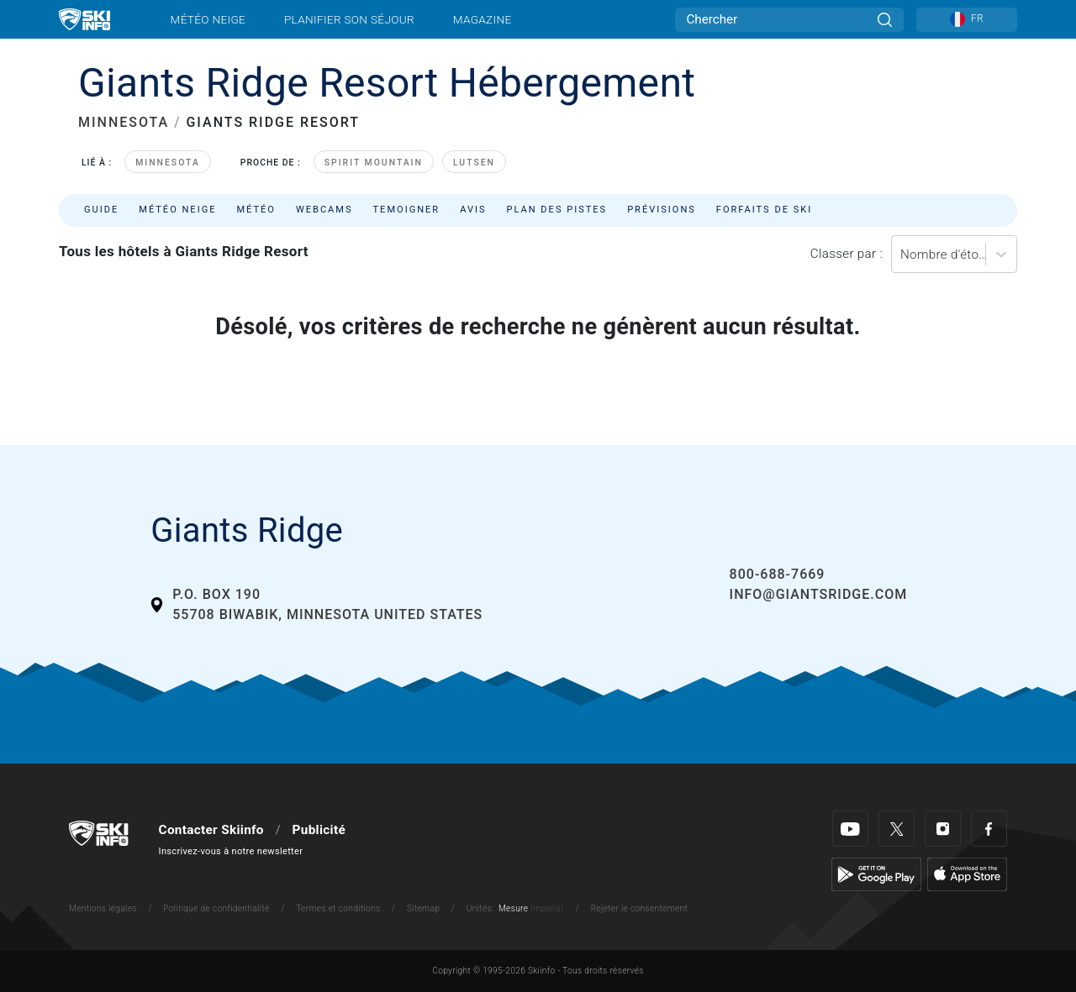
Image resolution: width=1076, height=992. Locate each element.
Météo (256, 209)
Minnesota (167, 162)
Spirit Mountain (373, 162)
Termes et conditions (338, 908)
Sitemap (423, 908)
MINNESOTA (123, 122)
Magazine (482, 19)
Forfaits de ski (764, 209)
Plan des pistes (557, 209)
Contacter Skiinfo (211, 829)
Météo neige (208, 19)
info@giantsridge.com (819, 594)
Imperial (546, 908)
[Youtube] (850, 829)
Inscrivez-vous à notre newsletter (231, 851)
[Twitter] (896, 829)
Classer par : (846, 253)
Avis (473, 209)
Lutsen (474, 162)
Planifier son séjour (349, 19)
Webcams (324, 209)
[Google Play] (876, 873)
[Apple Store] (967, 873)
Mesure (513, 908)
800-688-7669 (777, 574)
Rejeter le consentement (639, 908)
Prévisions (661, 209)
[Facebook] (989, 829)
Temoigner (406, 209)
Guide (101, 209)
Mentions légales (103, 908)
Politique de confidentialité (216, 908)
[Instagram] (943, 829)
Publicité (319, 829)
